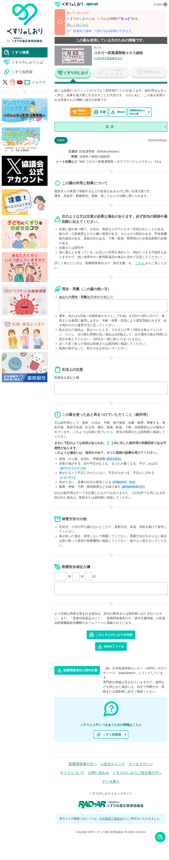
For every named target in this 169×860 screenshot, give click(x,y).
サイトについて (72, 773)
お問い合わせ (98, 773)
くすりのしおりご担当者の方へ (137, 773)
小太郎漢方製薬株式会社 (108, 58)
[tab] (73, 73)
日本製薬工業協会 (110, 818)
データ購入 (111, 781)
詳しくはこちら (77, 24)
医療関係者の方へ (83, 764)
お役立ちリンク (112, 764)
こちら (140, 263)
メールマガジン (141, 764)
